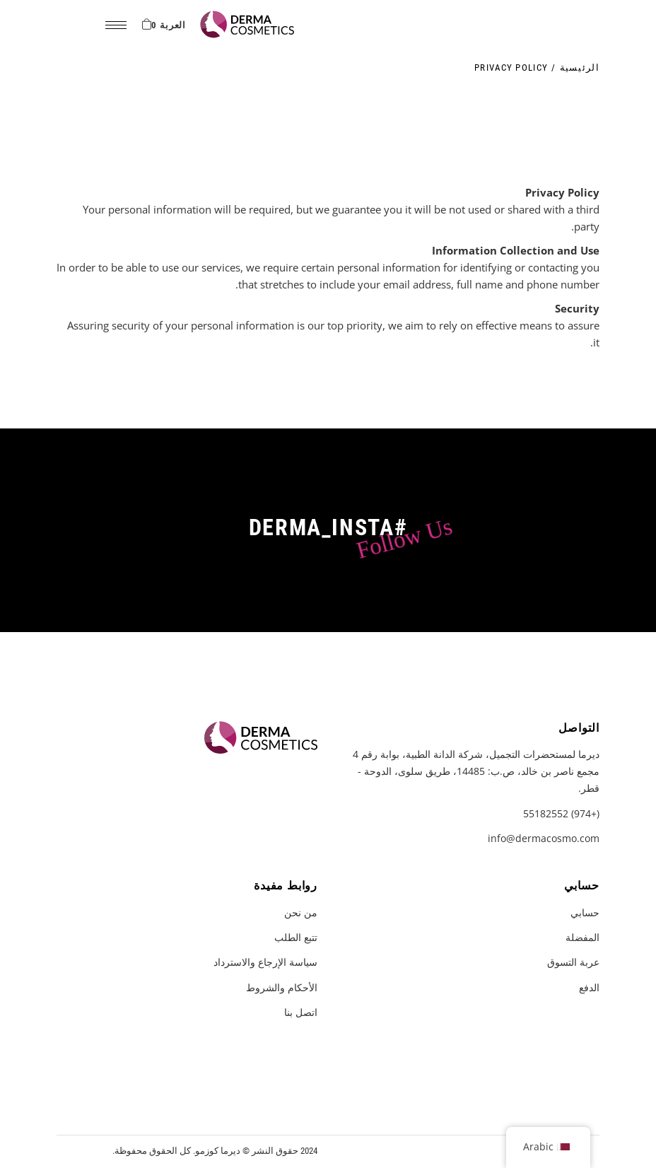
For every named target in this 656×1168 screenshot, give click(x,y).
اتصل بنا (300, 1012)
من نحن (300, 912)
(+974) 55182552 (561, 813)
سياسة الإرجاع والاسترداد (265, 962)
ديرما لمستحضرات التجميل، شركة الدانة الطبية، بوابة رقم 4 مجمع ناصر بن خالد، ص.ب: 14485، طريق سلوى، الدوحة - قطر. (476, 771)
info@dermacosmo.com (543, 838)
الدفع (589, 987)
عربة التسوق (573, 962)
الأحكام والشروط (281, 987)
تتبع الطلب (295, 937)
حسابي (584, 912)
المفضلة (582, 937)
